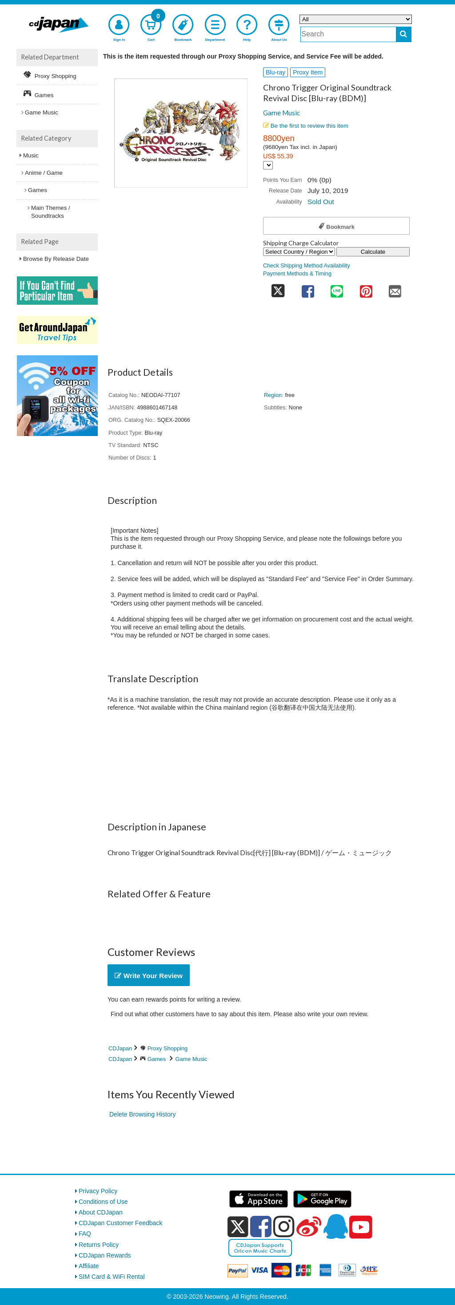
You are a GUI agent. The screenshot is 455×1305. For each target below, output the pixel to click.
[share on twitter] (278, 289)
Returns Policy (99, 1244)
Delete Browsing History (142, 1114)
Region (273, 395)
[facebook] (260, 1226)
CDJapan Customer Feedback (120, 1222)
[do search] (403, 34)
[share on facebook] (308, 289)
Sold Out (320, 201)
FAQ (85, 1233)
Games (157, 1059)
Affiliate (89, 1266)
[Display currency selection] (268, 165)
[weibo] (308, 1226)
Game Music (281, 113)
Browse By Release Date (56, 258)
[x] (238, 1227)
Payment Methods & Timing (297, 274)
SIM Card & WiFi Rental (112, 1276)
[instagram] (284, 1226)
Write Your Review (149, 975)
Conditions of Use (103, 1201)
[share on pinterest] (366, 289)
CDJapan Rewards (105, 1255)
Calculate (373, 251)
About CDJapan (101, 1212)
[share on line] (336, 289)
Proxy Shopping (168, 1048)
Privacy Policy (98, 1191)
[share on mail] (395, 289)
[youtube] (360, 1227)
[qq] (335, 1226)
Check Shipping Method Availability (306, 266)
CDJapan (120, 1048)
